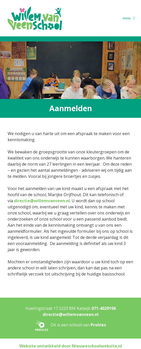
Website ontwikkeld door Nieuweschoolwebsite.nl (70, 346)
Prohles (98, 325)
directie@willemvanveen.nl (42, 200)
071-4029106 (103, 308)
